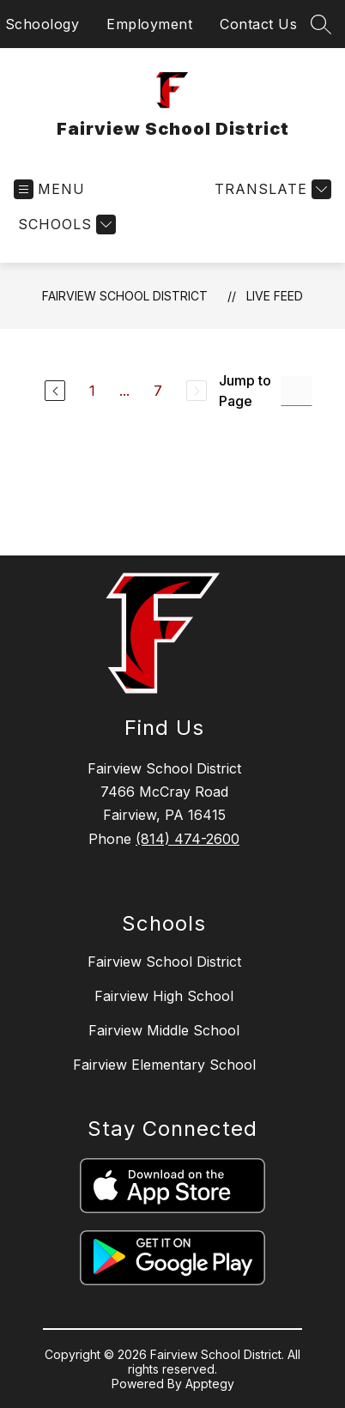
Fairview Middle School (163, 1030)
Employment (149, 24)
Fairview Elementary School (164, 1064)
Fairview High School (163, 995)
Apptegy (209, 1383)
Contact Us (258, 24)
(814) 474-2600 (187, 838)
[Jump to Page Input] (296, 391)
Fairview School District (125, 295)
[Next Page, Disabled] (196, 390)
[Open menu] (49, 189)
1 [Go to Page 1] (92, 390)
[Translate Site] (270, 189)
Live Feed (274, 295)
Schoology (42, 24)
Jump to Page (245, 391)
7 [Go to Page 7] (158, 390)
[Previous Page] (55, 390)
